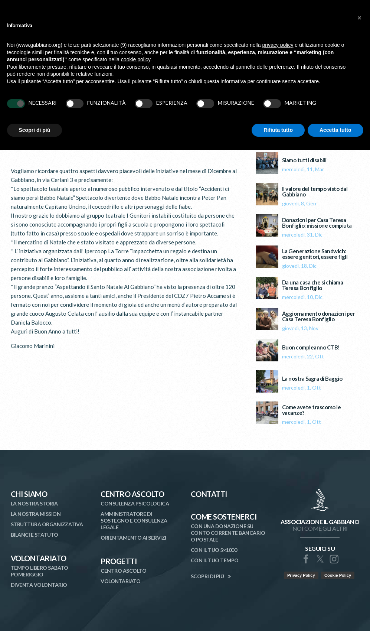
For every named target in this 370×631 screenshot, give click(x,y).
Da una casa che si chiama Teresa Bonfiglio (312, 285)
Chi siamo (29, 493)
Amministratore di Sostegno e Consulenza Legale (134, 520)
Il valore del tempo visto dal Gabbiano (315, 191)
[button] (360, 18)
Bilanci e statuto (34, 534)
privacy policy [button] (277, 45)
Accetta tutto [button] (335, 130)
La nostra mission (36, 514)
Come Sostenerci (224, 516)
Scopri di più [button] (34, 130)
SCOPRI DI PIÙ (207, 576)
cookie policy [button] (135, 59)
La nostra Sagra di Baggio (312, 378)
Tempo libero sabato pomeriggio (39, 571)
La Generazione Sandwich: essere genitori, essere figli (315, 254)
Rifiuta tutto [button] (278, 130)
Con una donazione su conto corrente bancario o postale (228, 533)
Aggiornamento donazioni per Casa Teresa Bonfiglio (318, 316)
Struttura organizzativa (47, 524)
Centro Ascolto (132, 493)
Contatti (209, 493)
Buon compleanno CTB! (311, 347)
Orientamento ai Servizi (133, 537)
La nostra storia (34, 503)
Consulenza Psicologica (135, 503)
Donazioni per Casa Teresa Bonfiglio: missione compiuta (317, 222)
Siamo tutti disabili (304, 160)
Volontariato (38, 558)
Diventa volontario (39, 585)
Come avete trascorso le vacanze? (311, 410)
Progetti (119, 561)
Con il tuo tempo (215, 560)
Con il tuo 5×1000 (214, 550)
